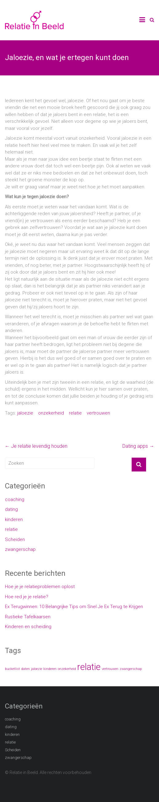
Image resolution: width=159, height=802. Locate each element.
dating (11, 509)
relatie (75, 413)
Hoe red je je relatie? (26, 596)
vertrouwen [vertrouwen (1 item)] (110, 669)
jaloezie (25, 413)
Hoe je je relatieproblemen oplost (40, 586)
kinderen (14, 519)
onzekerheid (51, 413)
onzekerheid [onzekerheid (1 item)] (67, 669)
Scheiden (15, 539)
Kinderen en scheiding (28, 626)
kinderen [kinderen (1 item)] (50, 669)
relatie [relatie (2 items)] (89, 667)
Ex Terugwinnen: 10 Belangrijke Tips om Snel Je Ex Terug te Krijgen (74, 606)
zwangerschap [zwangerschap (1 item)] (131, 669)
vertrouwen (98, 413)
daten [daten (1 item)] (25, 669)
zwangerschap (20, 549)
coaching (14, 499)
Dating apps (138, 446)
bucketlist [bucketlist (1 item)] (12, 669)
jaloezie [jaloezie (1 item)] (36, 669)
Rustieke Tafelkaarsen (27, 617)
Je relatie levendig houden (36, 446)
